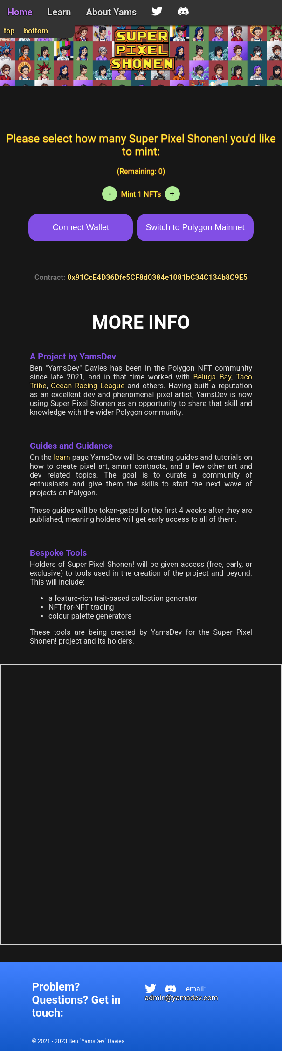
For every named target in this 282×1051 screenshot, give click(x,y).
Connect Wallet (81, 227)
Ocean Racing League (87, 385)
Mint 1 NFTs (141, 194)
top (9, 31)
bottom (36, 31)
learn (62, 457)
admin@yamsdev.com (181, 997)
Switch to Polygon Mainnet (194, 227)
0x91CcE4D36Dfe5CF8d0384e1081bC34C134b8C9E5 (157, 277)
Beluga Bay (212, 377)
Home (20, 12)
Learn (59, 12)
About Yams (111, 12)
